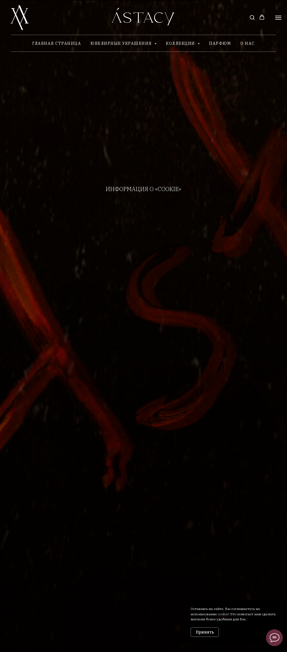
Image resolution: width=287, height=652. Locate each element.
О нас (247, 43)
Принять (205, 632)
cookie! (223, 614)
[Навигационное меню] (278, 18)
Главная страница (56, 43)
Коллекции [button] (181, 43)
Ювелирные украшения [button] (122, 43)
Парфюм (220, 43)
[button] (252, 17)
